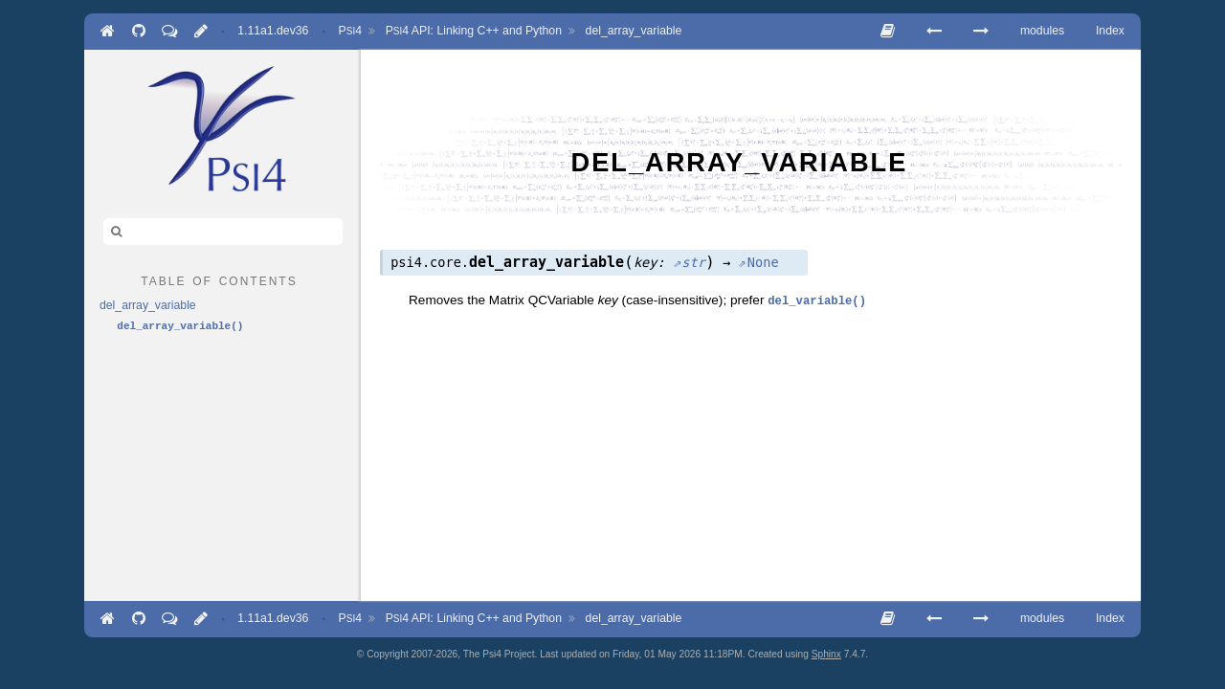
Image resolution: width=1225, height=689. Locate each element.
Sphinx (826, 654)
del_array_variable (634, 30)
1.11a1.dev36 (272, 30)
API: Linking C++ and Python (474, 30)
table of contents (219, 279)
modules (1042, 30)
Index (1110, 30)
